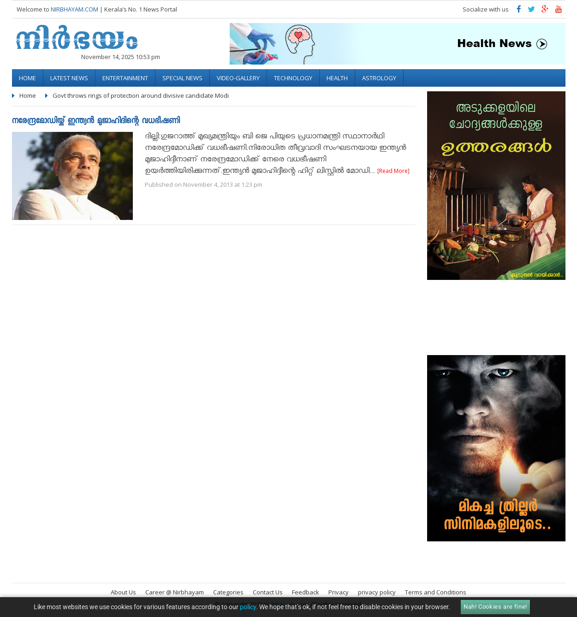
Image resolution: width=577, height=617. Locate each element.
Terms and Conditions (435, 592)
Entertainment (125, 78)
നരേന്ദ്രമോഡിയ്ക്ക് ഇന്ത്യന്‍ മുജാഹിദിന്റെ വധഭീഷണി (96, 121)
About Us (123, 592)
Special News (182, 78)
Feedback (305, 592)
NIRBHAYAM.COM (74, 9)
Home (27, 78)
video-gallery (238, 78)
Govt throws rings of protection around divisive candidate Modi (141, 95)
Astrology (379, 78)
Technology (293, 78)
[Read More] (393, 171)
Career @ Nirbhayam (174, 592)
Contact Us (268, 592)
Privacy (338, 592)
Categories (228, 592)
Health (337, 78)
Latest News (69, 78)
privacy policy (377, 592)
